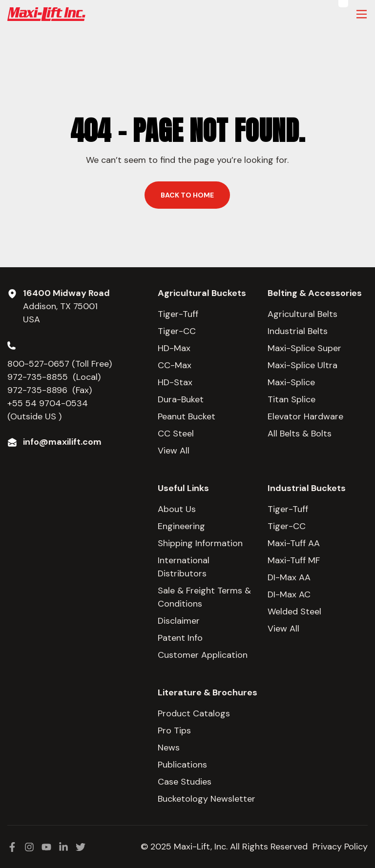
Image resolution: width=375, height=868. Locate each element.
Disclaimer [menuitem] (179, 621)
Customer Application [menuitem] (203, 655)
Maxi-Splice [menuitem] (291, 382)
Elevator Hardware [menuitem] (305, 416)
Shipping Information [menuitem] (200, 543)
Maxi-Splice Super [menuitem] (304, 348)
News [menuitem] (169, 747)
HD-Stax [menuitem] (175, 382)
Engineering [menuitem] (181, 526)
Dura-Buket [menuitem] (181, 399)
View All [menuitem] (173, 450)
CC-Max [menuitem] (174, 365)
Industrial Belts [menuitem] (298, 331)
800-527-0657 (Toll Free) (60, 364)
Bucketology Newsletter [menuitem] (206, 799)
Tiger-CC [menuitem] (177, 331)
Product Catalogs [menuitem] (194, 713)
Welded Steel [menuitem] (294, 611)
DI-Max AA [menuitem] (289, 577)
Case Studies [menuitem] (184, 782)
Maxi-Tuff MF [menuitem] (294, 560)
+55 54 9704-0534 (47, 403)
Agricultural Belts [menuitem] (302, 314)
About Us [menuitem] (177, 509)
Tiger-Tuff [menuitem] (178, 314)
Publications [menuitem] (182, 764)
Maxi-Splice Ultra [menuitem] (302, 365)
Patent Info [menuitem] (180, 638)
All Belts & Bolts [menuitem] (300, 433)
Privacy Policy (340, 846)
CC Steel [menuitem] (176, 433)
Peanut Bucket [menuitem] (186, 416)
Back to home (187, 195)
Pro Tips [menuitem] (174, 730)
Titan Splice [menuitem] (291, 399)
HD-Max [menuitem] (174, 348)
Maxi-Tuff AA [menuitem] (294, 543)
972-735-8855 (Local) (54, 377)
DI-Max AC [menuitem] (289, 594)
